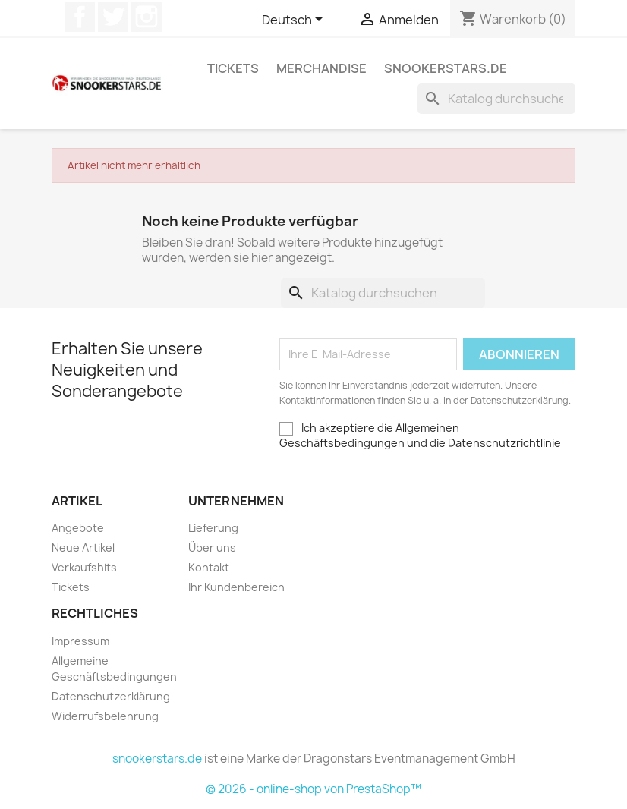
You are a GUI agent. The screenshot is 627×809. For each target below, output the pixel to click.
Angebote (78, 528)
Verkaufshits (84, 567)
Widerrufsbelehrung (105, 716)
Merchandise (321, 68)
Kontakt (208, 567)
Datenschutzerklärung (111, 696)
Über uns (212, 547)
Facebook (80, 17)
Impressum (80, 641)
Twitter (113, 17)
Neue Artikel (83, 547)
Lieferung (213, 528)
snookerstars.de (445, 68)
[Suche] (496, 98)
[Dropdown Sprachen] (295, 20)
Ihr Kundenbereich (236, 587)
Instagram (146, 17)
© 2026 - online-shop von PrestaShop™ (313, 789)
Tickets (233, 68)
